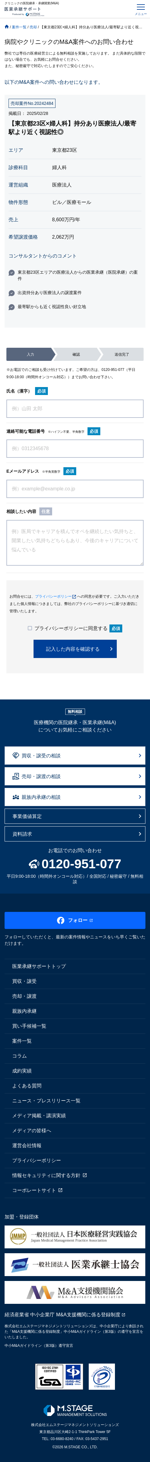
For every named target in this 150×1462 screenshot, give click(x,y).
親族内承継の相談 (41, 797)
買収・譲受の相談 (41, 755)
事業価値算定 (27, 816)
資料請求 (22, 834)
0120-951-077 (113, 370)
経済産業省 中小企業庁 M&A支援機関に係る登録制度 (62, 1314)
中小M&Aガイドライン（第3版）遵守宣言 (39, 1345)
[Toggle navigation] (141, 9)
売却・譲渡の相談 (41, 776)
